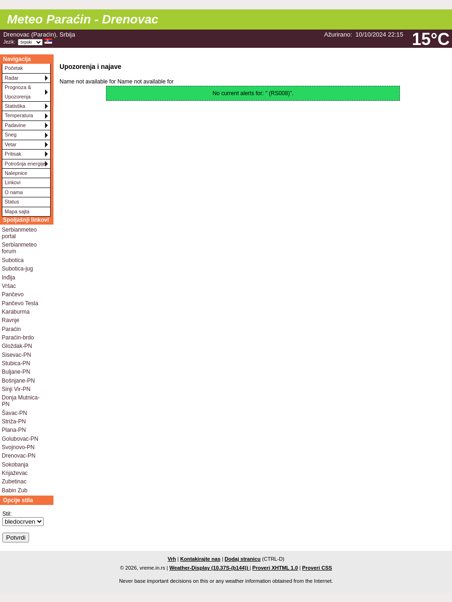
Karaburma (16, 312)
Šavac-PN (14, 413)
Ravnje (10, 320)
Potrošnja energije (25, 163)
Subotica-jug (17, 268)
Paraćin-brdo (18, 337)
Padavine (15, 125)
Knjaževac (15, 473)
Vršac (9, 286)
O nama (14, 192)
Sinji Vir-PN (16, 389)
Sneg (10, 134)
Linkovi (13, 182)
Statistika (15, 106)
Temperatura (19, 115)
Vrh (171, 559)
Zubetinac (14, 481)
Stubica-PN (16, 363)
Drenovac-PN (19, 455)
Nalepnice (16, 173)
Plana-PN (14, 430)
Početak (14, 68)
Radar (11, 78)
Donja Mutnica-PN (21, 400)
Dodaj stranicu (243, 559)
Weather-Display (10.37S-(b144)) (209, 568)
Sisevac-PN (16, 355)
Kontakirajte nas (200, 559)
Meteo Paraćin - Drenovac (82, 19)
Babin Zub (15, 490)
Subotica (13, 260)
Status (12, 201)
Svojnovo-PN (18, 447)
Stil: (7, 514)
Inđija (8, 277)
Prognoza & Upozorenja (18, 91)
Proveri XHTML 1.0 (275, 568)
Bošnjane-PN (18, 380)
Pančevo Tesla (20, 303)
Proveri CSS (317, 568)
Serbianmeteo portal (19, 233)
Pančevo (13, 294)
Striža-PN (14, 421)
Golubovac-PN (20, 439)
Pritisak (13, 154)
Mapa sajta (17, 211)
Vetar (10, 144)
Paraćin (11, 329)
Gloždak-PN (17, 346)
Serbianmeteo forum (19, 248)
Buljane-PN (16, 372)
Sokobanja (15, 464)
